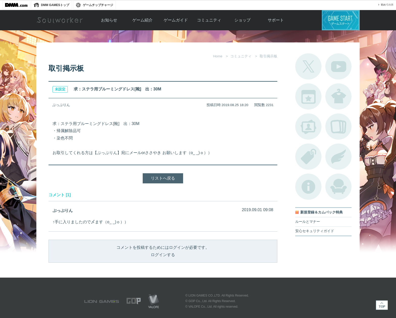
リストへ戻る (163, 178)
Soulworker (59, 20)
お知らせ (109, 20)
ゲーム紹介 (142, 20)
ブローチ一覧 (338, 156)
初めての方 (387, 4)
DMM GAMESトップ (55, 5)
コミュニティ (209, 20)
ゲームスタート (341, 20)
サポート (276, 20)
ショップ (242, 20)
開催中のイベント (308, 96)
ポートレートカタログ (308, 126)
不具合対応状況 (308, 187)
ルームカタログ (338, 187)
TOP (382, 305)
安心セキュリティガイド (314, 231)
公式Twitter (308, 66)
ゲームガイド (176, 20)
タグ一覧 (308, 156)
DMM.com (16, 5)
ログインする (163, 255)
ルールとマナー (307, 222)
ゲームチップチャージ (98, 5)
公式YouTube (338, 66)
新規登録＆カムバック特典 (321, 212)
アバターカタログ (338, 96)
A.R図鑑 (338, 126)
